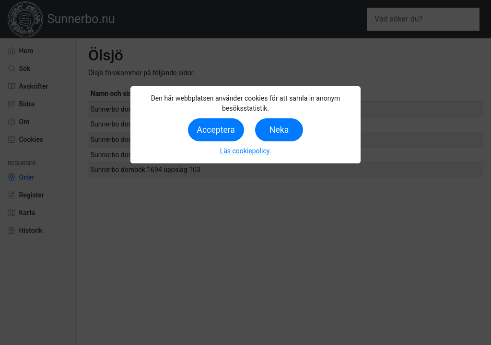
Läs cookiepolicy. (245, 151)
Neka (279, 130)
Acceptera (216, 130)
